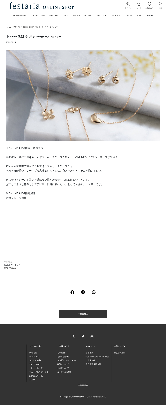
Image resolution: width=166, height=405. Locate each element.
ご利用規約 (90, 360)
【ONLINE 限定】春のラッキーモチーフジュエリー (40, 27)
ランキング (34, 356)
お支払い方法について (67, 360)
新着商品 (33, 352)
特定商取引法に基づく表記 (97, 356)
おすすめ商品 (35, 360)
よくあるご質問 (64, 372)
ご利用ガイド (63, 352)
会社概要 (89, 352)
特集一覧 (16, 27)
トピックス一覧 (36, 368)
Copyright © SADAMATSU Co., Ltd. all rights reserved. (83, 397)
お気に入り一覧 (36, 376)
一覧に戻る (83, 314)
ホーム (8, 27)
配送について (63, 364)
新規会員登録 (119, 352)
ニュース (33, 379)
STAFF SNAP (34, 364)
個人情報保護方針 (93, 364)
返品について (63, 368)
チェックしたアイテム (38, 372)
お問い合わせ (63, 356)
